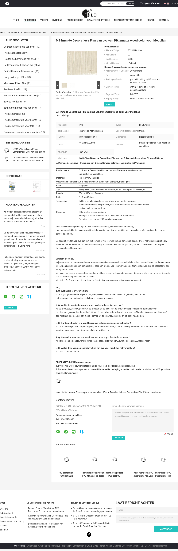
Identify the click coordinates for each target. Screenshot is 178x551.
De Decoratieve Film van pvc (33, 32)
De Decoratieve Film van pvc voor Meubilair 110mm (85, 392)
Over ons (57, 20)
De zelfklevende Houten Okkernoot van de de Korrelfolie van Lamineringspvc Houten (92, 509)
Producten (30, 20)
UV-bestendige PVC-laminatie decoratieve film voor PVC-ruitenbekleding (66, 474)
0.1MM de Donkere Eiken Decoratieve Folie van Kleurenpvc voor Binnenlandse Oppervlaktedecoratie (48, 518)
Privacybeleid (19, 546)
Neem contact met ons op (128, 20)
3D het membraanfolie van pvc (20, 107)
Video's (44, 20)
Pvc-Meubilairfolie (13, 52)
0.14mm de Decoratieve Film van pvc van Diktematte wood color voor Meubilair (77, 95)
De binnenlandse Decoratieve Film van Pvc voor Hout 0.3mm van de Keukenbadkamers (28, 160)
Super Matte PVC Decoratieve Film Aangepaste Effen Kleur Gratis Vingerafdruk (163, 474)
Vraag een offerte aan (150, 3)
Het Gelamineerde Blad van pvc (20, 95)
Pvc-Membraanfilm (14, 113)
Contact (109, 104)
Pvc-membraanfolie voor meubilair (22, 132)
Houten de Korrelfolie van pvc (19, 59)
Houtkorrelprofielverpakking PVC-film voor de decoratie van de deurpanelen (95, 474)
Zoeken (131, 4)
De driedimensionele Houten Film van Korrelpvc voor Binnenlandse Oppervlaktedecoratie (45, 526)
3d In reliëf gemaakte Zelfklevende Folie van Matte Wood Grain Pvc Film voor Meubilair (91, 525)
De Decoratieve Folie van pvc (19, 46)
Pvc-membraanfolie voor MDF (19, 126)
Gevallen (164, 20)
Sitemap (4, 530)
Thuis (16, 20)
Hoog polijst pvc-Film (15, 77)
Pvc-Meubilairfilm (13, 89)
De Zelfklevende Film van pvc (19, 71)
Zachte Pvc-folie (12, 101)
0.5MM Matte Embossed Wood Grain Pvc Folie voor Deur (92, 517)
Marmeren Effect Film (15, 83)
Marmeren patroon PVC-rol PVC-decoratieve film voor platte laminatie (114, 474)
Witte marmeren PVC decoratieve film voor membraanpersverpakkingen (143, 474)
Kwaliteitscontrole (98, 20)
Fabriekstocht (75, 20)
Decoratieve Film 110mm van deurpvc (144, 392)
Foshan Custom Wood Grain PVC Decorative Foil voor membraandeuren (46, 509)
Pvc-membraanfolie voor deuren (20, 120)
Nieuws (151, 20)
